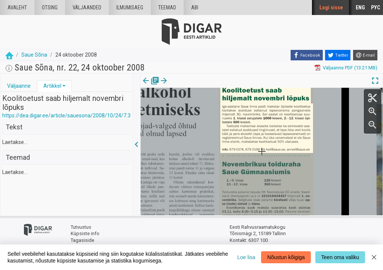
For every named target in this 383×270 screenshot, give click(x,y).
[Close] (374, 257)
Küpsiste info (85, 233)
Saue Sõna (34, 55)
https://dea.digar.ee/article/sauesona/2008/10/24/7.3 (66, 115)
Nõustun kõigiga (285, 257)
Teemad (167, 7)
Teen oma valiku (340, 257)
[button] (64, 85)
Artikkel (52, 86)
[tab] (19, 86)
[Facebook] (307, 55)
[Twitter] (337, 55)
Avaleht (17, 7)
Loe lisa (246, 257)
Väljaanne (19, 86)
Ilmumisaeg (129, 7)
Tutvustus (81, 227)
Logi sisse (331, 7)
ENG (360, 7)
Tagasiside (82, 240)
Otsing (50, 7)
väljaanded (87, 7)
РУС (375, 7)
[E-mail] (365, 55)
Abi (194, 7)
